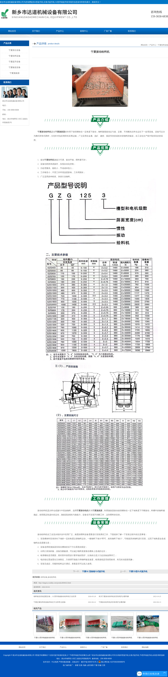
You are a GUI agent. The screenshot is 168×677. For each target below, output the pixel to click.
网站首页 (12, 31)
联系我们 (132, 31)
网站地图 (145, 647)
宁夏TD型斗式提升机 (138, 571)
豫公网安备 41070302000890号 (111, 662)
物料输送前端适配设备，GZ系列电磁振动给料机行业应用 (55, 596)
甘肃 (80, 665)
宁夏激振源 (14, 73)
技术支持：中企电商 (50, 662)
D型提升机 (39, 2)
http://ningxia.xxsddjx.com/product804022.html (55, 583)
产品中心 (60, 31)
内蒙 (84, 665)
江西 (103, 665)
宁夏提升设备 (14, 61)
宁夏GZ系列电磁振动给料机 (147, 638)
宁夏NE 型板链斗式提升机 (93, 571)
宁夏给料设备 (14, 56)
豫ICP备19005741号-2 (89, 662)
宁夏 (96, 665)
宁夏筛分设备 (14, 50)
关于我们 (36, 31)
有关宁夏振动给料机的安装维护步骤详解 (114, 596)
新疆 (76, 665)
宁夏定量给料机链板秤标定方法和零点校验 (50, 602)
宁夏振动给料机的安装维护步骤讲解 (112, 602)
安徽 (99, 665)
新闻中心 (84, 31)
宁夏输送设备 (14, 67)
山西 (88, 665)
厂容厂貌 (108, 31)
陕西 (92, 665)
